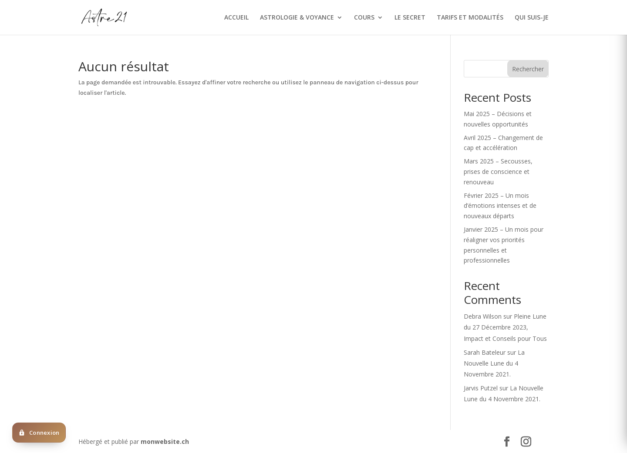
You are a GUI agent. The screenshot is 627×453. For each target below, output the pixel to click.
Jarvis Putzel (481, 388)
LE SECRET (409, 17)
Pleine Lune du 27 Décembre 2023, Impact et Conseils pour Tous (505, 327)
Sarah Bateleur (485, 352)
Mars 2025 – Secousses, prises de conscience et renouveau (498, 171)
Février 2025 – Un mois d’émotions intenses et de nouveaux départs (500, 205)
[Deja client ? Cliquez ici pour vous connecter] (39, 433)
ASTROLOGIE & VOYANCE (297, 17)
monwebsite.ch (165, 441)
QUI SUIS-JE (532, 17)
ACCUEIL (236, 17)
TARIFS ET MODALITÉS (470, 17)
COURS (364, 17)
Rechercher (528, 69)
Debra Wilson (483, 316)
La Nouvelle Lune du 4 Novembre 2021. (494, 363)
